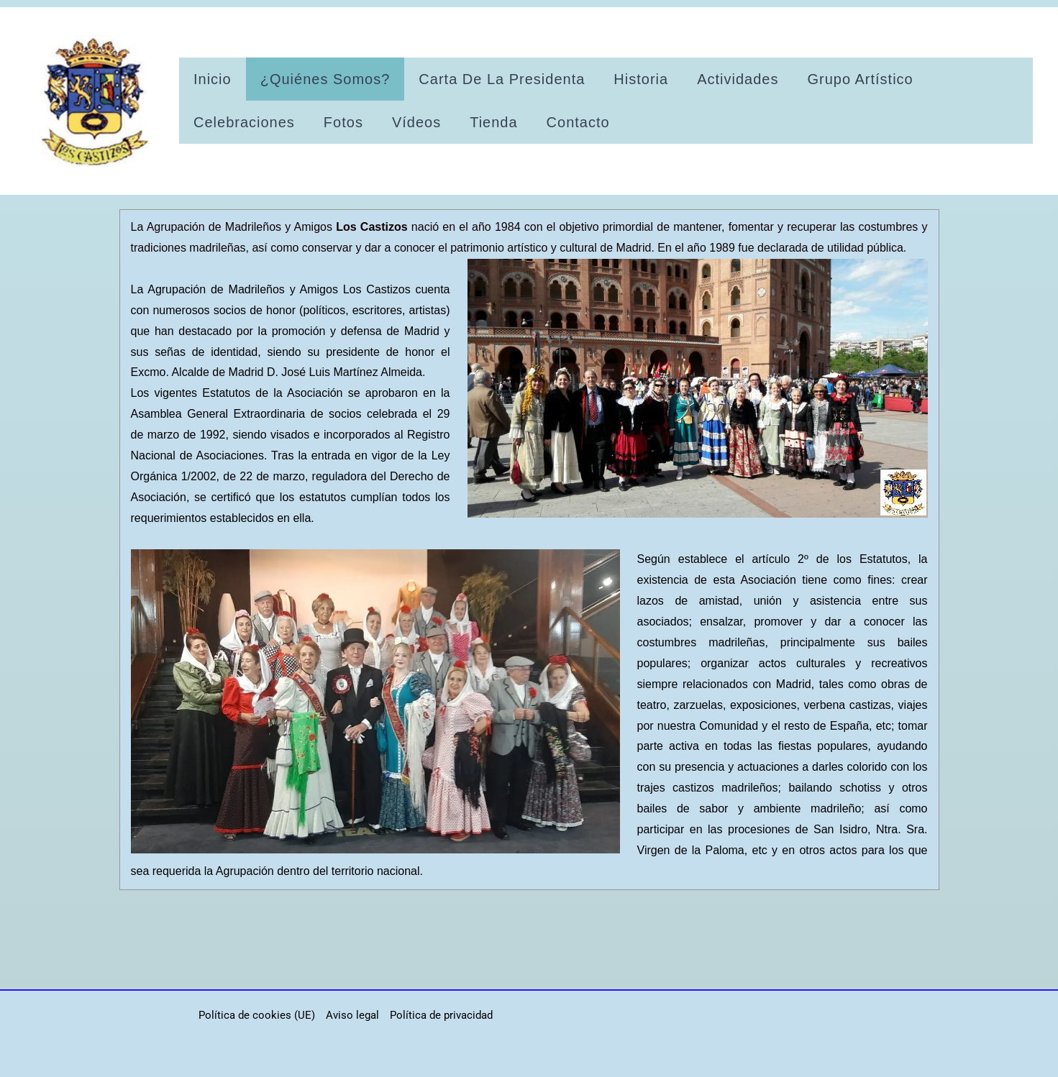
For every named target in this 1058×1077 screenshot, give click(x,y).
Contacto (578, 122)
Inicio (212, 79)
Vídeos (416, 122)
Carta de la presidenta (502, 79)
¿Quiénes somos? (325, 79)
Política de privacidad (441, 1015)
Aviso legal (352, 1015)
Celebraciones (244, 122)
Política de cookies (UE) (257, 1015)
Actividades (737, 79)
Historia (641, 79)
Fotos (343, 122)
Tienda (493, 122)
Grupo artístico (860, 79)
